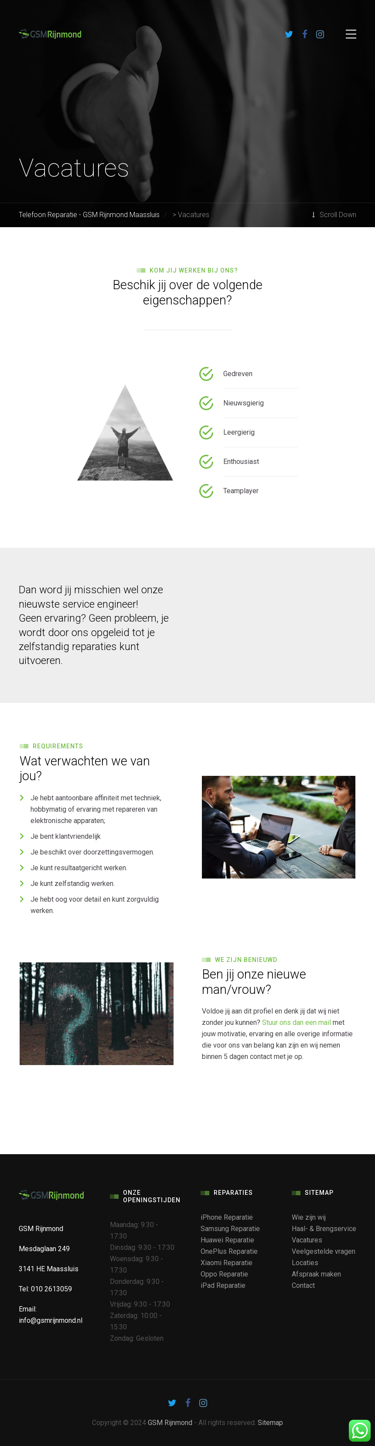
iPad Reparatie (223, 1285)
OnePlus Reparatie (229, 1251)
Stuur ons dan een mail (296, 1022)
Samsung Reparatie (230, 1229)
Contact (303, 1285)
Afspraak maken (316, 1274)
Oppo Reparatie (224, 1274)
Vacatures (307, 1240)
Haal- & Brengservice (324, 1229)
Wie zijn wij (309, 1217)
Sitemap (270, 1422)
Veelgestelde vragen (323, 1251)
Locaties (305, 1263)
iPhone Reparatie (227, 1217)
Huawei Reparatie (227, 1240)
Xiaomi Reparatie (226, 1263)
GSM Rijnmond (170, 1422)
